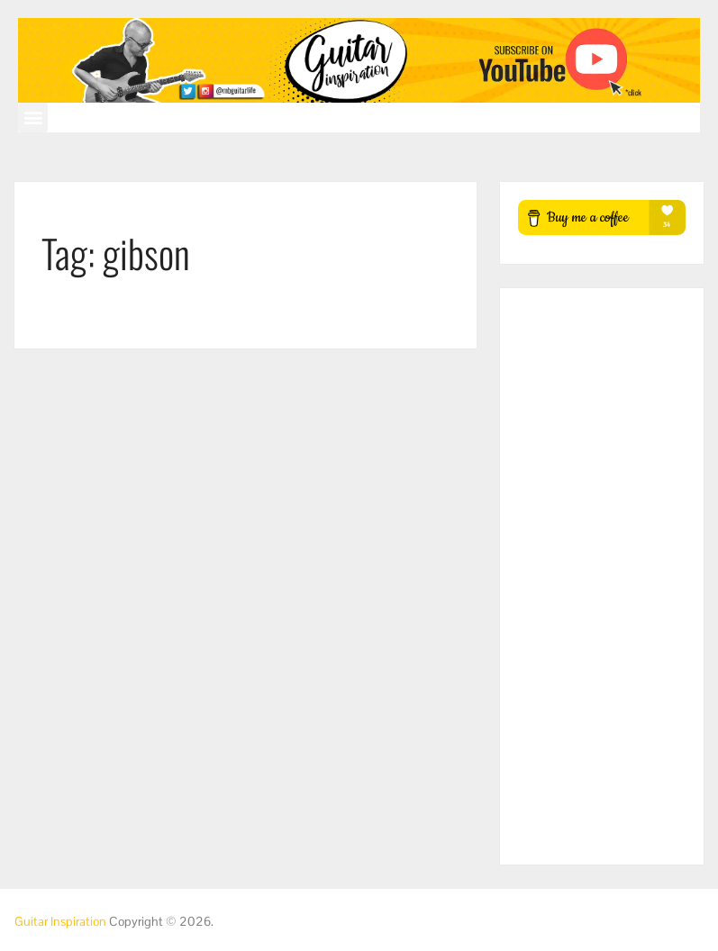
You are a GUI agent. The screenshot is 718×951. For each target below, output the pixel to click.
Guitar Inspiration (60, 921)
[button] (33, 117)
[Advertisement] (602, 576)
